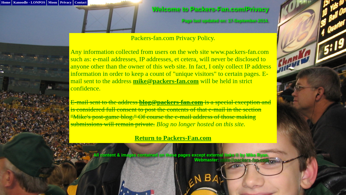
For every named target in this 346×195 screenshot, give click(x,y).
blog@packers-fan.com (171, 102)
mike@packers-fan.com (166, 80)
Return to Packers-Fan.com (173, 137)
